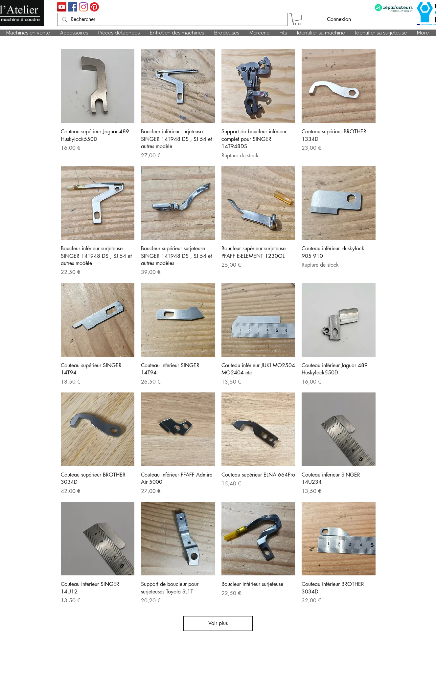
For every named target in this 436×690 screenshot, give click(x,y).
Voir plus (218, 623)
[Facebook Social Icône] (72, 6)
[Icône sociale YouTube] (61, 6)
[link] (296, 19)
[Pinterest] (94, 6)
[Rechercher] (172, 19)
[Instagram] (83, 6)
